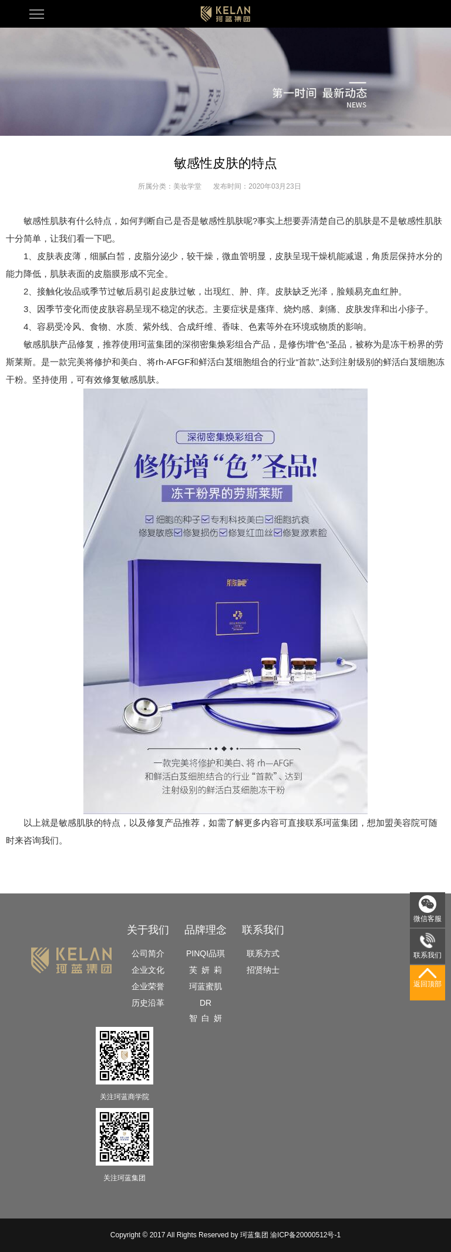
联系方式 (263, 953)
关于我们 (148, 930)
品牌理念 (205, 930)
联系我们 (263, 930)
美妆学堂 (187, 186)
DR (206, 1002)
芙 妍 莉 (205, 970)
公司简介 (148, 953)
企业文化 (148, 970)
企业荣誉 (148, 986)
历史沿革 (148, 1002)
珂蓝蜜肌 (205, 986)
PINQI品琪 (205, 953)
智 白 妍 (205, 1018)
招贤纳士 (263, 970)
